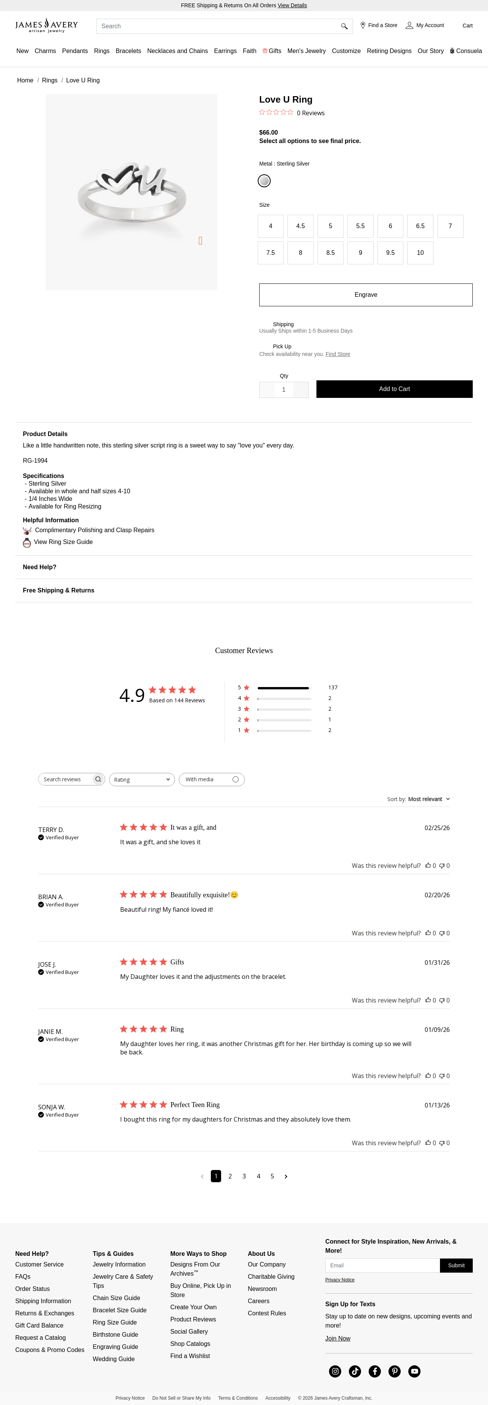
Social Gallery (189, 1331)
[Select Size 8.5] (331, 252)
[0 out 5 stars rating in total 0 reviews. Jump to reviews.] (292, 112)
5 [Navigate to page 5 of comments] (272, 1176)
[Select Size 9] (360, 252)
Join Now (337, 1338)
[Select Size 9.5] (390, 252)
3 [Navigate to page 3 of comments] (244, 1176)
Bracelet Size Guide (119, 1310)
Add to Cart (394, 389)
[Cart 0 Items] (462, 25)
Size (264, 205)
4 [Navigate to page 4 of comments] (258, 1176)
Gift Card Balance (39, 1325)
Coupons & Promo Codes (49, 1350)
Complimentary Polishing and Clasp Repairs (94, 530)
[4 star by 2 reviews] (287, 699)
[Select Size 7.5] (271, 252)
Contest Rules (267, 1313)
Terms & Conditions (238, 1398)
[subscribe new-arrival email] (382, 1266)
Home (25, 80)
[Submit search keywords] (347, 26)
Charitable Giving (271, 1276)
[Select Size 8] (300, 252)
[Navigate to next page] (286, 1176)
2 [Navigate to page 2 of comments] (230, 1176)
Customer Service (39, 1264)
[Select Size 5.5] (360, 226)
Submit (456, 1265)
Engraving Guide (115, 1347)
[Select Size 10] (420, 252)
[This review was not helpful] (442, 865)
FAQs (22, 1276)
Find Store (338, 354)
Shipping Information (43, 1301)
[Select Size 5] (331, 226)
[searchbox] (65, 779)
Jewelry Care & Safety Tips (124, 1281)
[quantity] (284, 390)
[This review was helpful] (428, 865)
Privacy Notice (340, 1280)
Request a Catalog (40, 1337)
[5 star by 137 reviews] (287, 689)
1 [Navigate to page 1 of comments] (216, 1176)
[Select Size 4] (271, 226)
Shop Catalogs (190, 1344)
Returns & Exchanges (44, 1313)
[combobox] (224, 26)
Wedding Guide (114, 1359)
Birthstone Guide (115, 1334)
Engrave (366, 294)
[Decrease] (300, 390)
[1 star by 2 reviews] (287, 731)
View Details (292, 5)
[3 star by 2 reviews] (287, 710)
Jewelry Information (119, 1264)
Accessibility (277, 1398)
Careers (259, 1301)
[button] (425, 25)
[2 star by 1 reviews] (287, 721)
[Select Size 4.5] (300, 226)
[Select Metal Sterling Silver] (265, 181)
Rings (50, 80)
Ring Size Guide (115, 1322)
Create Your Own (193, 1307)
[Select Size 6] (390, 226)
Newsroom (262, 1289)
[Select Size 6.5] (420, 226)
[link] (389, 51)
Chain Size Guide (116, 1298)
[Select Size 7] (450, 226)
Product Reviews (193, 1319)
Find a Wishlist (190, 1356)
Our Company (267, 1264)
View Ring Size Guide (63, 542)
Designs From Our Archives (196, 1269)
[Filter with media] (212, 779)
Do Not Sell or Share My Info (181, 1398)
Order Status (32, 1289)
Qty (284, 376)
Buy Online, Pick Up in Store (201, 1290)
